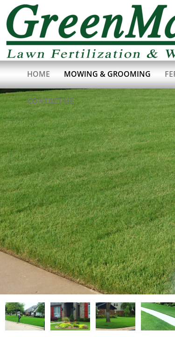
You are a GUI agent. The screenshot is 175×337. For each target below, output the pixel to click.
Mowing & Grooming (107, 74)
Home (38, 74)
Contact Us (50, 101)
